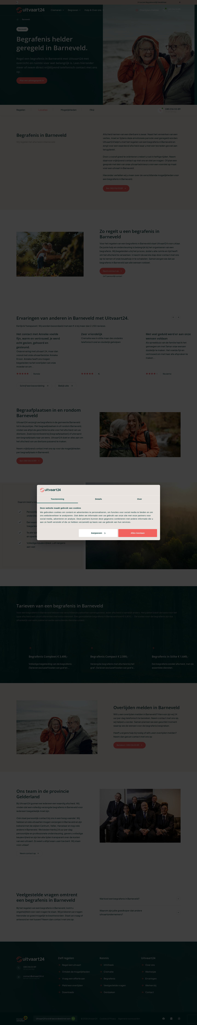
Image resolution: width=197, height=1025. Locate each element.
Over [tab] (139, 499)
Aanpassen (98, 533)
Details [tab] (98, 499)
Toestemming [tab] (57, 499)
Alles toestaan (138, 533)
